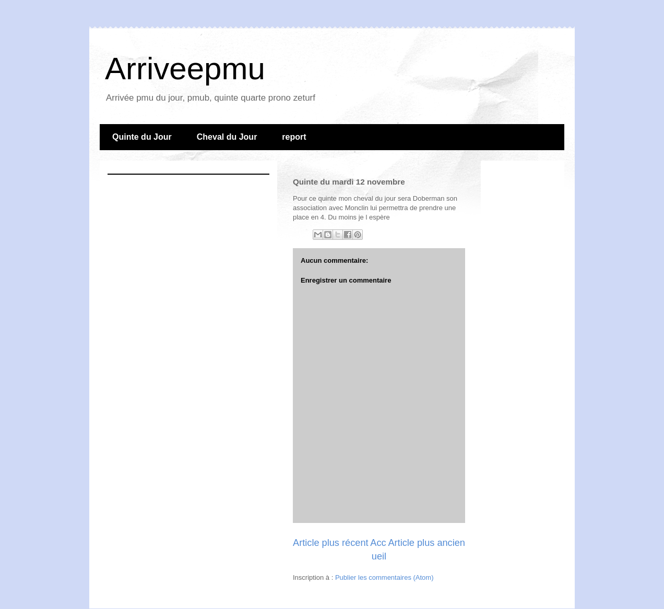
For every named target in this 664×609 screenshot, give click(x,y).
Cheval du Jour (227, 136)
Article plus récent (331, 543)
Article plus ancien (426, 543)
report (294, 136)
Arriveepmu (185, 68)
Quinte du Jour (142, 136)
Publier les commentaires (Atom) (384, 577)
